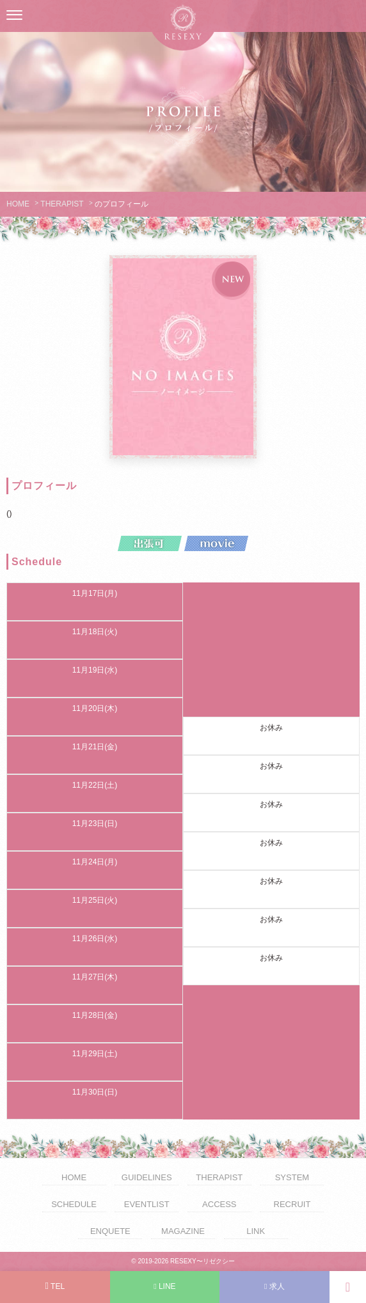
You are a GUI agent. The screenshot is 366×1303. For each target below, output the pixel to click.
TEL (55, 1286)
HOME (17, 203)
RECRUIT (292, 1204)
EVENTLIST (147, 1204)
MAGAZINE (183, 1231)
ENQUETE (110, 1231)
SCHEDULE (74, 1204)
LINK (255, 1231)
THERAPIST (61, 203)
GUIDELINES (147, 1177)
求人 (274, 1286)
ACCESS (219, 1204)
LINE (164, 1286)
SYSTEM (292, 1177)
